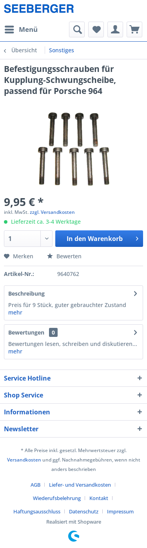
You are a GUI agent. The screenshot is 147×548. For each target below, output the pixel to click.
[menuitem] (21, 29)
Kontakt (98, 498)
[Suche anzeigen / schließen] (77, 29)
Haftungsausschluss (36, 511)
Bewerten (64, 256)
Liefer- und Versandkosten (80, 484)
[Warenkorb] (134, 29)
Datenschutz (83, 511)
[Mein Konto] (115, 29)
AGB (35, 484)
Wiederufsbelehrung (57, 498)
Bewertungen (26, 332)
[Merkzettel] (96, 29)
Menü (21, 28)
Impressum (120, 511)
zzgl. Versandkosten (52, 212)
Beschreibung (26, 293)
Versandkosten (24, 459)
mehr (15, 312)
